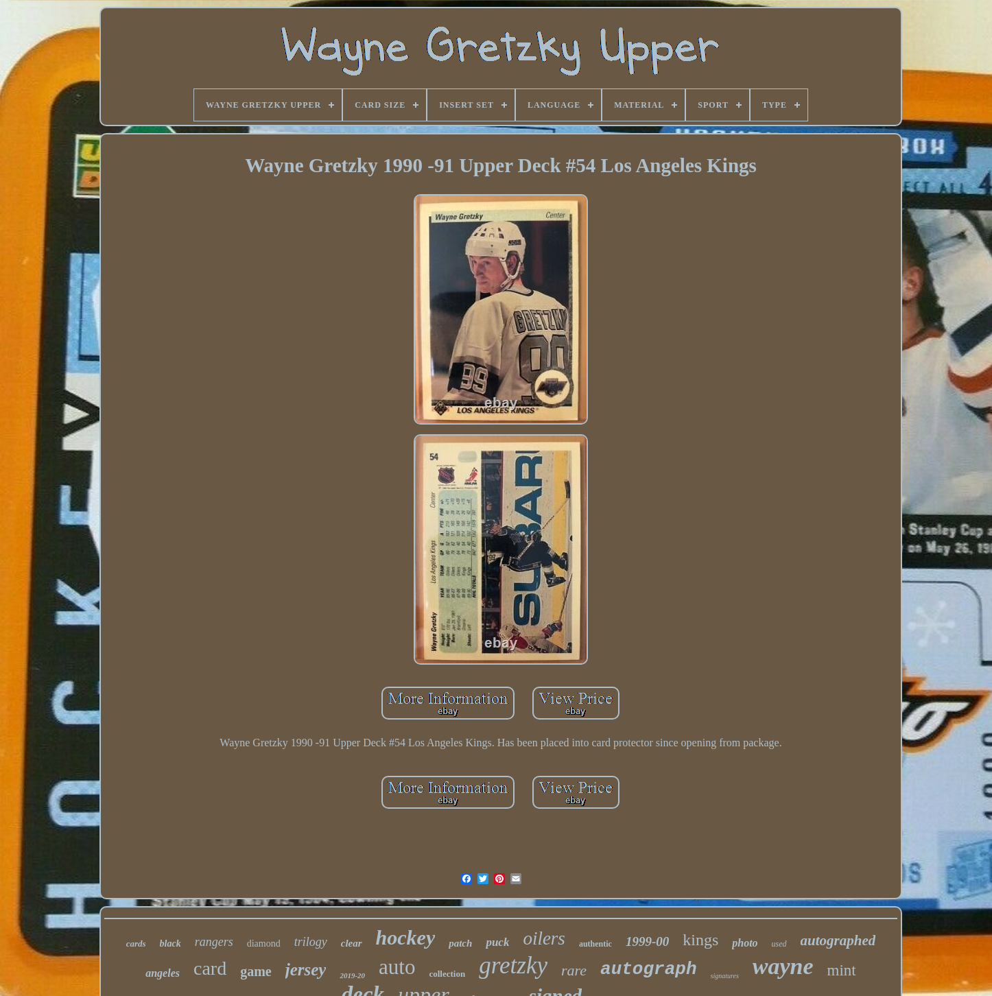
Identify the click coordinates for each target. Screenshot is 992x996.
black (170, 943)
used (779, 944)
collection (447, 974)
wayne (783, 966)
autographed (838, 940)
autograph (648, 969)
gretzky (513, 965)
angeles (162, 973)
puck (497, 942)
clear (351, 943)
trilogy (310, 942)
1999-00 (647, 941)
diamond (264, 943)
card (209, 968)
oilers (544, 938)
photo (744, 943)
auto (397, 967)
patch (460, 943)
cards (136, 943)
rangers (214, 942)
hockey (406, 937)
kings (700, 940)
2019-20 (352, 975)
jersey (306, 969)
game (256, 971)
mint (841, 970)
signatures (725, 976)
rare (574, 970)
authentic (595, 944)
